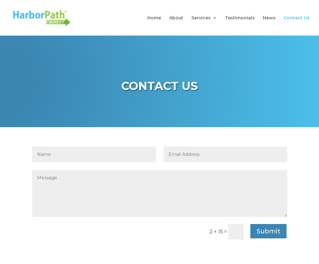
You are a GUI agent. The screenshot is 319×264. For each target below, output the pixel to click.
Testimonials (240, 18)
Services (201, 18)
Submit (268, 231)
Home (154, 18)
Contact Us (297, 18)
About (176, 18)
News (269, 18)
